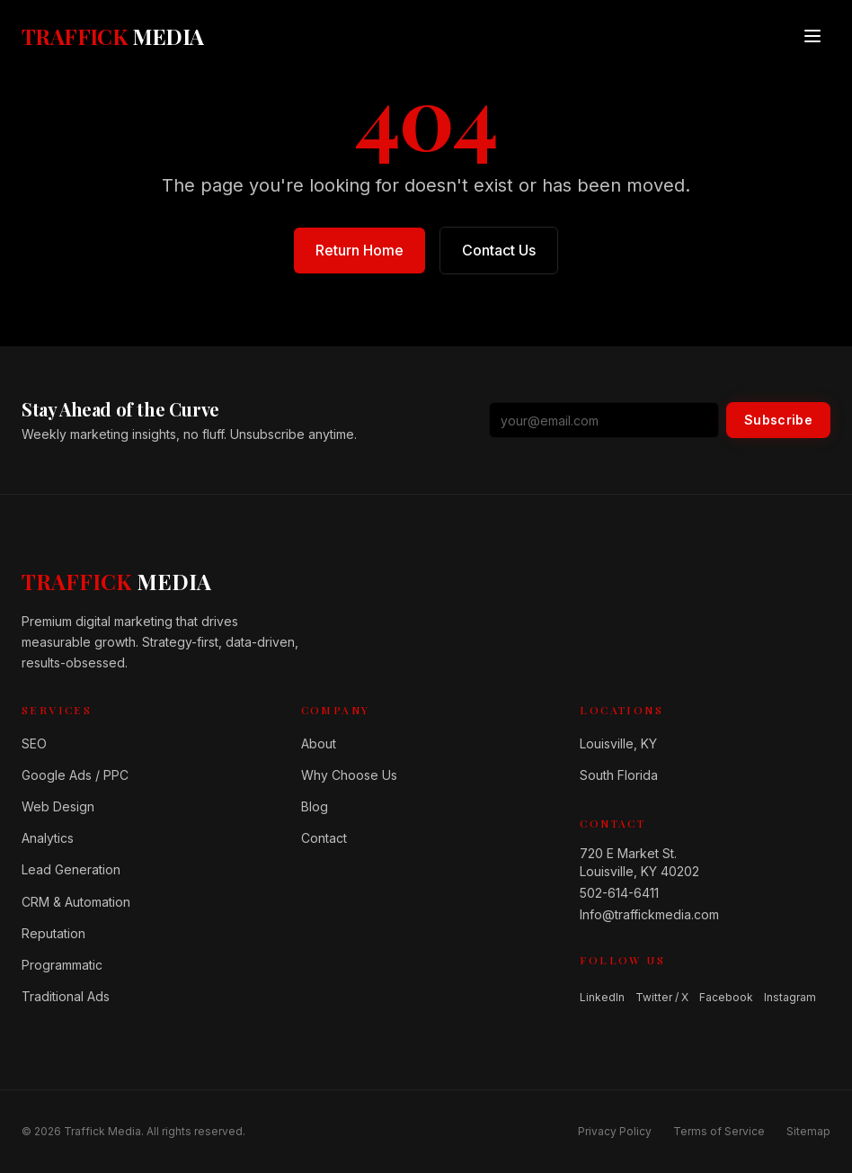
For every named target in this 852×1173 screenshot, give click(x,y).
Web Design (58, 806)
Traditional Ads (66, 996)
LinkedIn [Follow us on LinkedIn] (602, 997)
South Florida (619, 775)
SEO (34, 743)
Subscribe (778, 419)
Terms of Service (719, 1131)
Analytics (48, 838)
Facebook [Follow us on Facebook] (726, 997)
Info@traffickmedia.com (649, 914)
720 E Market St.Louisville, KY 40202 (639, 862)
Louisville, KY (618, 743)
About (318, 743)
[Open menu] (812, 36)
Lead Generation (71, 869)
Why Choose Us (349, 775)
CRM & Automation (76, 901)
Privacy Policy (615, 1131)
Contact (324, 838)
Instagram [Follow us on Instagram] (790, 997)
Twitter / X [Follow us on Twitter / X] (661, 997)
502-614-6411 (619, 892)
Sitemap (808, 1131)
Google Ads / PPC (75, 775)
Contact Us (499, 250)
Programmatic (62, 964)
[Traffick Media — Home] (113, 36)
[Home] (116, 581)
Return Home (359, 250)
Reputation (53, 933)
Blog (314, 806)
